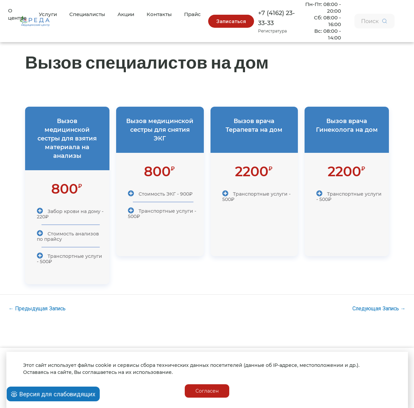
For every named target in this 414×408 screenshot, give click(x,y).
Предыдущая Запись (38, 306)
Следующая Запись (377, 306)
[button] (230, 20)
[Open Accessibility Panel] (53, 394)
